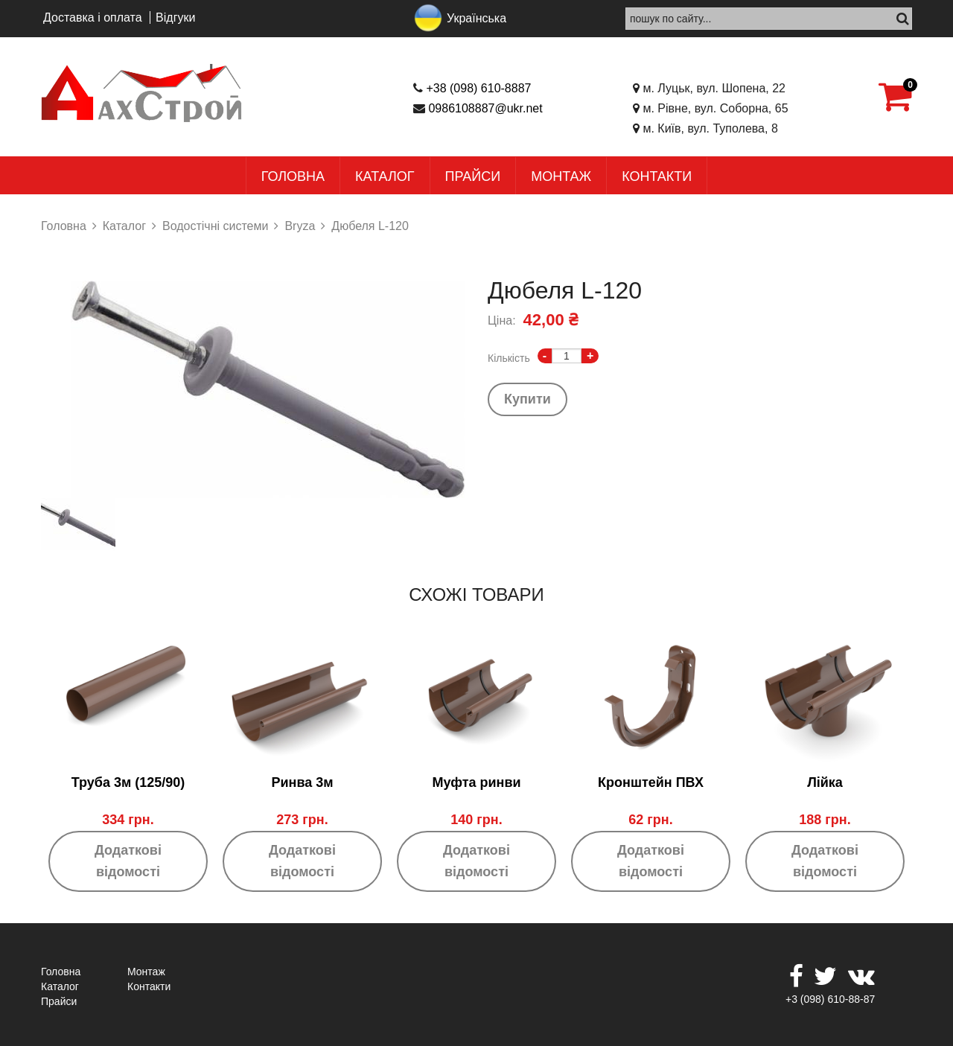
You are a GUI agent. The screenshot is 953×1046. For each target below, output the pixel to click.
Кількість (509, 358)
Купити (527, 399)
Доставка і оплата (92, 17)
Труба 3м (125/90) (128, 782)
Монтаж (561, 176)
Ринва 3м (302, 782)
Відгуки (175, 17)
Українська (476, 18)
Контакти (657, 176)
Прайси (473, 176)
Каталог (384, 176)
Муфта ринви (476, 782)
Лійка (825, 782)
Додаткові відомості (128, 861)
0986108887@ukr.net (485, 108)
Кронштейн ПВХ (651, 782)
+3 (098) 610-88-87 (830, 999)
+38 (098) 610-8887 (478, 88)
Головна (293, 176)
